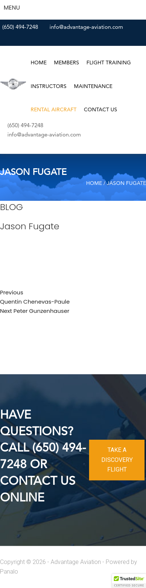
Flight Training (108, 62)
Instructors (49, 86)
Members (66, 62)
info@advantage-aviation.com (86, 27)
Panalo (9, 571)
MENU (12, 7)
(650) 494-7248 (20, 27)
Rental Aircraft (54, 109)
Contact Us (100, 109)
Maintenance (93, 86)
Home (39, 62)
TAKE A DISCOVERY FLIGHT (117, 459)
